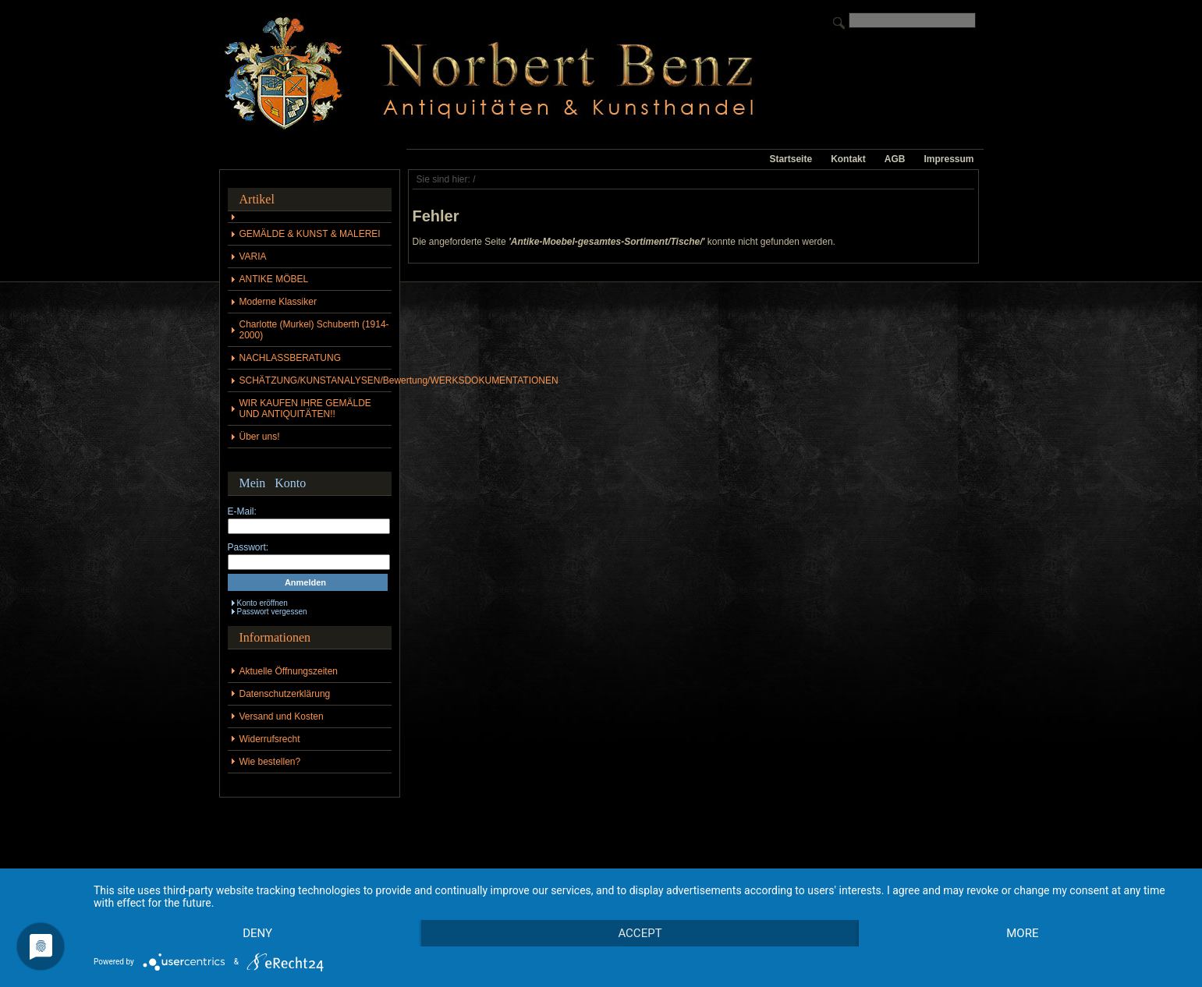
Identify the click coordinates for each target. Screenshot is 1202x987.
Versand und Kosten (281, 716)
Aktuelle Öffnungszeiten (289, 671)
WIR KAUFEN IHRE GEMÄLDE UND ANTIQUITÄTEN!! (305, 408)
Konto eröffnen (262, 603)
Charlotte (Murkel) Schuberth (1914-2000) (314, 330)
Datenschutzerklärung (285, 693)
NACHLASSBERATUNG (290, 357)
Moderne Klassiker (278, 301)
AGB (895, 159)
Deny (257, 933)
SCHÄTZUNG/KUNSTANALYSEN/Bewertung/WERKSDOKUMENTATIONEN (315, 380)
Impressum (948, 159)
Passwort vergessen (272, 611)
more (1022, 933)
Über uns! (259, 436)
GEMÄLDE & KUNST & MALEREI (310, 233)
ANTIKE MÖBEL (274, 279)
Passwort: (248, 547)
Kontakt (848, 159)
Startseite (790, 159)
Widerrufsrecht (269, 739)
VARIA (253, 256)
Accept (639, 933)
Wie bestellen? (270, 761)
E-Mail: (242, 511)
